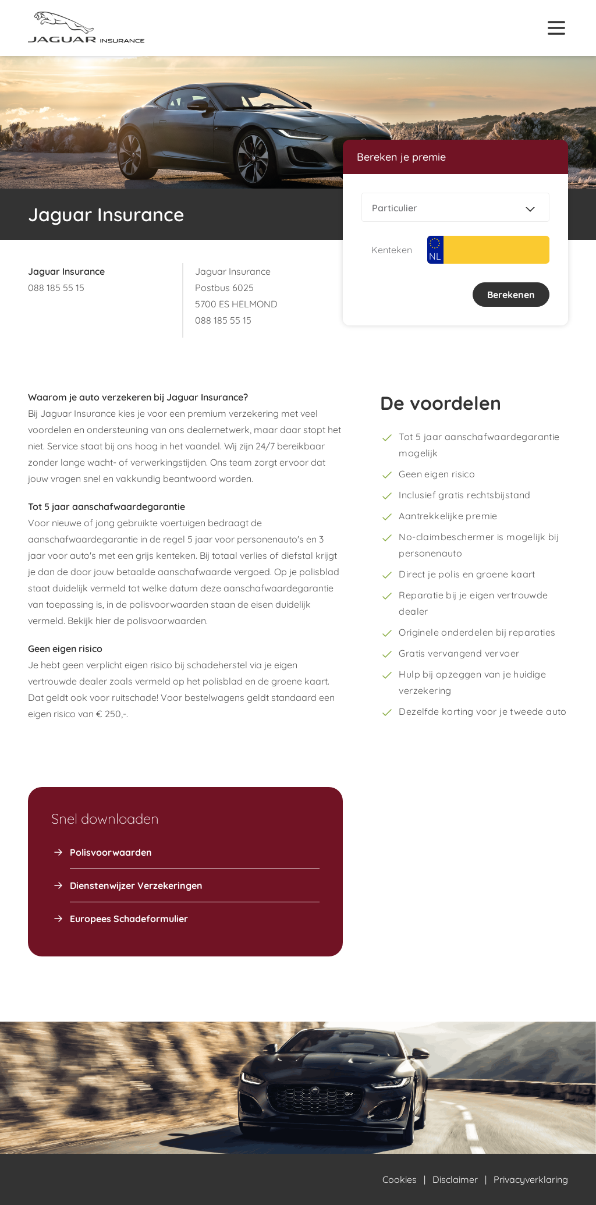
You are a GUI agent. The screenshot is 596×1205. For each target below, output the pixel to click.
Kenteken (391, 250)
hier (103, 620)
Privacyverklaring (531, 1179)
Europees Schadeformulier (129, 918)
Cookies (399, 1179)
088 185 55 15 (56, 287)
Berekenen (511, 294)
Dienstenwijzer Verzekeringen (136, 885)
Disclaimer (455, 1179)
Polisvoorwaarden (111, 852)
